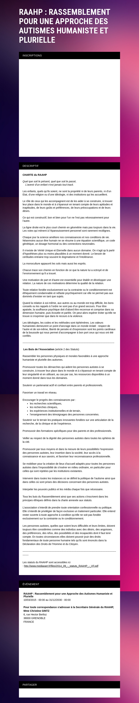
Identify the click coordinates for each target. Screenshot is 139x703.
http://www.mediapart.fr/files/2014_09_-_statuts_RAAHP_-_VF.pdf (61, 565)
